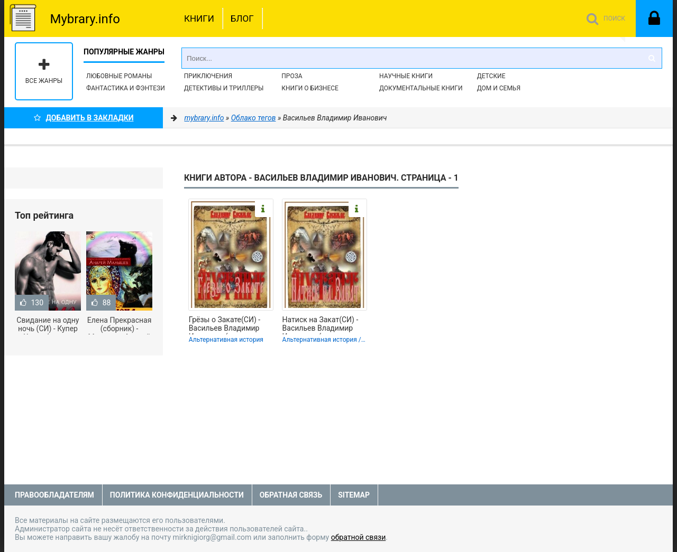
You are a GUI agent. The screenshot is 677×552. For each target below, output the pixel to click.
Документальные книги (421, 88)
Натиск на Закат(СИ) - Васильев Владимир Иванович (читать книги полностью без (324, 324)
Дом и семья (498, 88)
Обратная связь (291, 495)
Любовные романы (119, 76)
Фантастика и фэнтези (125, 88)
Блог (242, 18)
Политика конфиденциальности (177, 495)
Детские (491, 76)
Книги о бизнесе (309, 88)
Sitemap (354, 495)
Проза (291, 76)
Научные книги (406, 76)
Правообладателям (54, 495)
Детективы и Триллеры (224, 88)
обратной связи (358, 537)
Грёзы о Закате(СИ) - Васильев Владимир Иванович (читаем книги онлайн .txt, (224, 324)
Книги (199, 18)
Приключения (208, 76)
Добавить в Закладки (84, 118)
